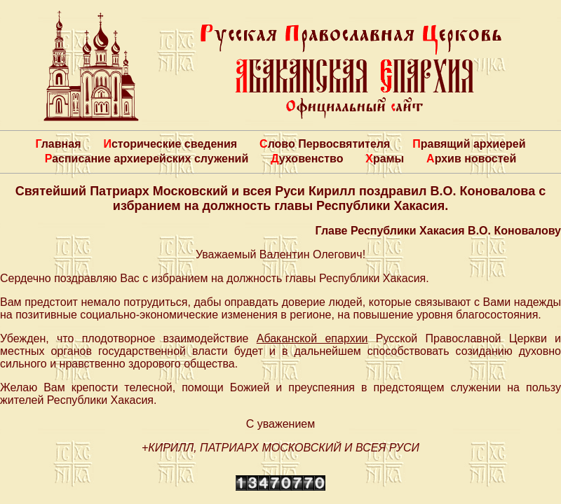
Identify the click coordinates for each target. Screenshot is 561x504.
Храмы (384, 158)
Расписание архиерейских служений (147, 158)
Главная (58, 144)
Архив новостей (471, 158)
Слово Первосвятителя (324, 144)
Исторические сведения (170, 144)
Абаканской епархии (312, 338)
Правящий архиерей (468, 144)
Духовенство (307, 158)
